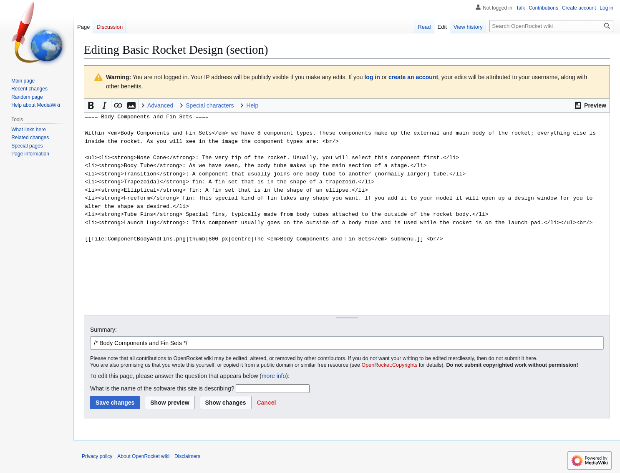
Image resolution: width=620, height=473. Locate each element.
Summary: (103, 329)
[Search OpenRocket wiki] (551, 26)
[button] (590, 105)
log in (372, 77)
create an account (413, 77)
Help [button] (252, 105)
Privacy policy (97, 456)
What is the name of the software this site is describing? (162, 388)
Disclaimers (187, 456)
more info (274, 376)
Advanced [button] (160, 105)
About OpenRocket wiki (143, 456)
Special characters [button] (210, 105)
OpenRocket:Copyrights (390, 365)
